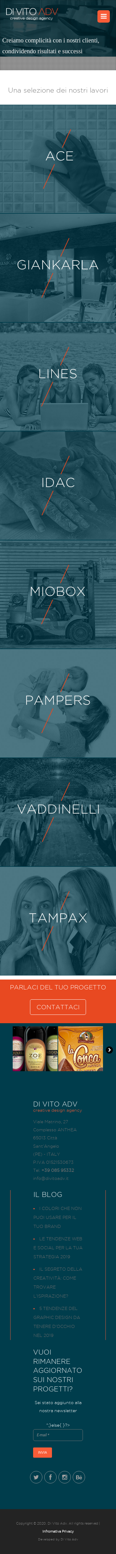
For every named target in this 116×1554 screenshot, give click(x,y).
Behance (79, 1477)
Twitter (36, 1477)
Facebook (50, 1477)
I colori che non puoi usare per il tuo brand (57, 1217)
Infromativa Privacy (58, 1531)
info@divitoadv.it (51, 1178)
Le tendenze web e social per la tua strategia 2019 (58, 1247)
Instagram (64, 1477)
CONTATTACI (58, 1007)
